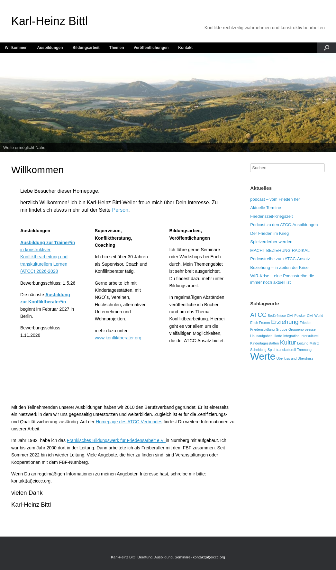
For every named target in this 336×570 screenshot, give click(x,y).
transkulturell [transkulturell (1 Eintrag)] (286, 350)
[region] (168, 102)
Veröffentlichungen (151, 47)
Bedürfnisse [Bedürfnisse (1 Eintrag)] (277, 315)
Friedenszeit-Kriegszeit (271, 216)
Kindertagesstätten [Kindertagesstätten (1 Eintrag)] (264, 343)
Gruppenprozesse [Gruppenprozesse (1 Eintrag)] (302, 329)
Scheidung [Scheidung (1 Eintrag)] (258, 350)
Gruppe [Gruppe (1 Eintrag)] (281, 329)
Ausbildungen (50, 47)
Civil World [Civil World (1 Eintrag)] (315, 315)
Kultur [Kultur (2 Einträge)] (288, 342)
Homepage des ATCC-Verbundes (129, 421)
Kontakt (185, 47)
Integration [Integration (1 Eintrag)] (291, 336)
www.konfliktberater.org (118, 337)
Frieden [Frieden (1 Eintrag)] (305, 323)
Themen (116, 47)
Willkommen (16, 47)
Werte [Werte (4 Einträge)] (262, 356)
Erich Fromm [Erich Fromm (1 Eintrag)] (260, 323)
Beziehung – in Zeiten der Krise (279, 267)
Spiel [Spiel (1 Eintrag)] (271, 350)
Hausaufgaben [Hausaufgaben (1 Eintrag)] (261, 336)
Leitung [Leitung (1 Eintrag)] (302, 343)
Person (120, 210)
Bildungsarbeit (86, 47)
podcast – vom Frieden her (275, 199)
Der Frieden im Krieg (269, 233)
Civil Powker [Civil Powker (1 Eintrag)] (296, 315)
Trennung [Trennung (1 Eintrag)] (304, 350)
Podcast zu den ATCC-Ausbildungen (284, 224)
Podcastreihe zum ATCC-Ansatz (280, 258)
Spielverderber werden (271, 241)
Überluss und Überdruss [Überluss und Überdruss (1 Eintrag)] (295, 358)
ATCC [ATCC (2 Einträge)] (258, 314)
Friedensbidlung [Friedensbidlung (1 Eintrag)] (262, 329)
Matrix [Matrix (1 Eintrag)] (314, 343)
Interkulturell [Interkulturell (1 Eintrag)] (310, 336)
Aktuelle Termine (265, 207)
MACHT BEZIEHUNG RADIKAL (280, 250)
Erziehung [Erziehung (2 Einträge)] (285, 321)
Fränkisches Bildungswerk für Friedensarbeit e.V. (116, 440)
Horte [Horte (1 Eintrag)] (278, 336)
